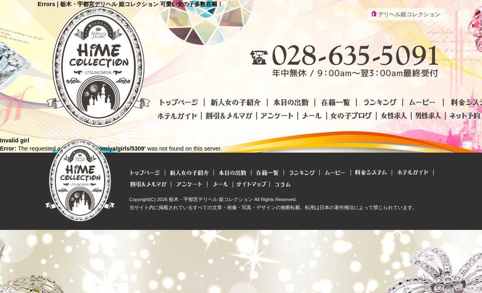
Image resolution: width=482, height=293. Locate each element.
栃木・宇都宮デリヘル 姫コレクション (211, 199)
